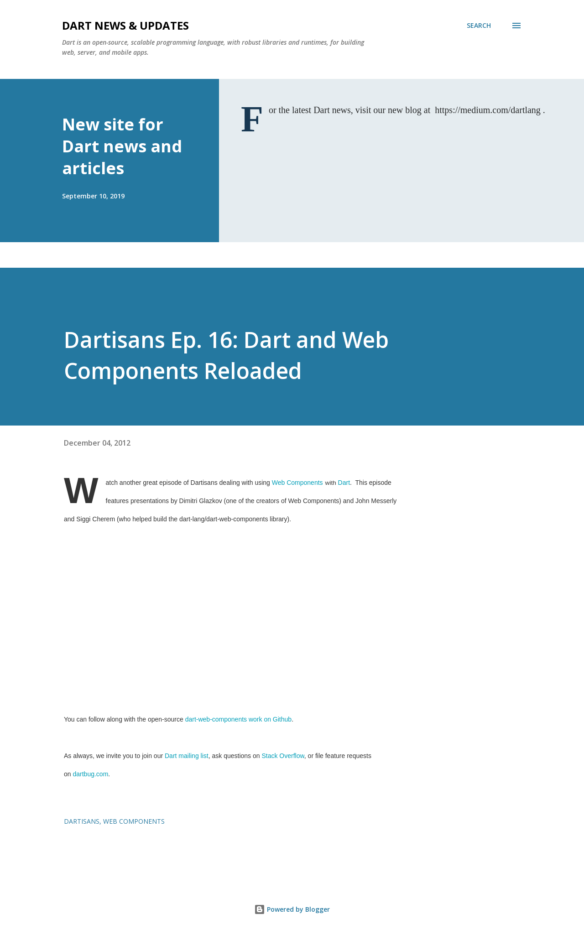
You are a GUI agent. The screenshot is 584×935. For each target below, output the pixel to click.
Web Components (297, 482)
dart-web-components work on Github (238, 719)
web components (134, 821)
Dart (344, 482)
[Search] (479, 25)
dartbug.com (90, 774)
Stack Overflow (282, 755)
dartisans (81, 821)
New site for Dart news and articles (122, 146)
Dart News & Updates (125, 25)
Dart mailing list (187, 755)
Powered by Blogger (292, 909)
